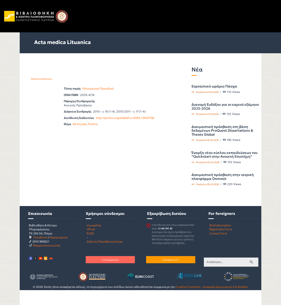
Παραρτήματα (58, 237)
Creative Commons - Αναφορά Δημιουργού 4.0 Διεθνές (212, 286)
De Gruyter (80, 124)
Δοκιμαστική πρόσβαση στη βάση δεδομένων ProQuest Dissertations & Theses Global (222, 130)
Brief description (220, 225)
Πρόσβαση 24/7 (171, 259)
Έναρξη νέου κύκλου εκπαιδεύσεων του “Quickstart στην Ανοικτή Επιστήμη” (225, 155)
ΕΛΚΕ (90, 233)
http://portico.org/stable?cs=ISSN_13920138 (125, 117)
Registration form (220, 229)
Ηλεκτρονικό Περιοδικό (98, 88)
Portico (93, 124)
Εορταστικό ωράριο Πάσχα (214, 86)
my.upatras (94, 225)
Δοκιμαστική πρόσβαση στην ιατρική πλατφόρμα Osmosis (223, 177)
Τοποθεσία (40, 237)
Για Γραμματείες (110, 259)
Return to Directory (41, 78)
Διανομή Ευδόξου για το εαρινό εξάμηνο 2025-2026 (225, 106)
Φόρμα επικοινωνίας (46, 245)
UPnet (91, 229)
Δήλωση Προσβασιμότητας (105, 241)
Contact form (218, 233)
